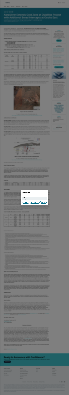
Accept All (26, 202)
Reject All (43, 202)
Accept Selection (34, 202)
